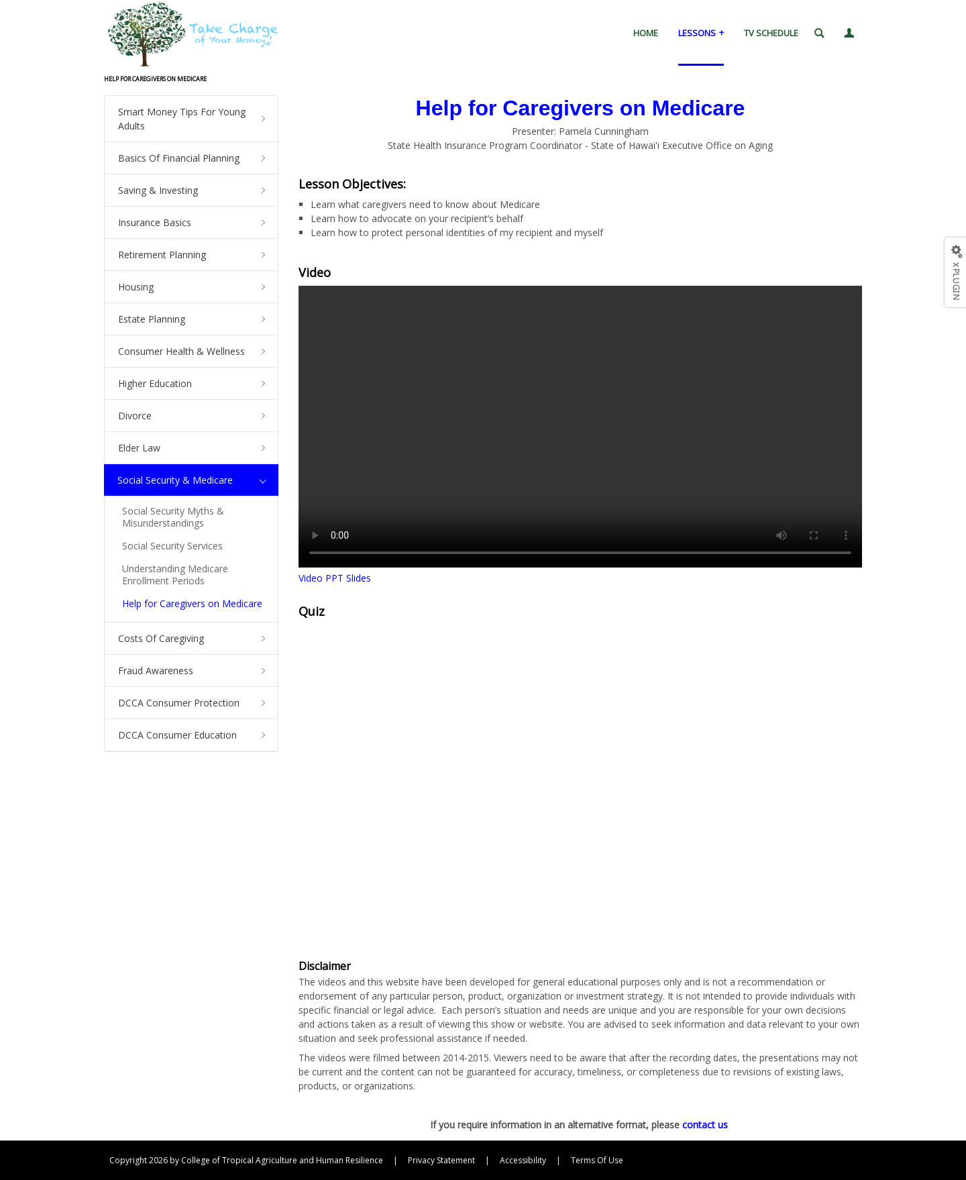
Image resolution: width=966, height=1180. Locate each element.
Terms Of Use (597, 1160)
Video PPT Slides (335, 578)
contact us (705, 1124)
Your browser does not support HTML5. (580, 427)
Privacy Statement (441, 1160)
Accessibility (523, 1160)
